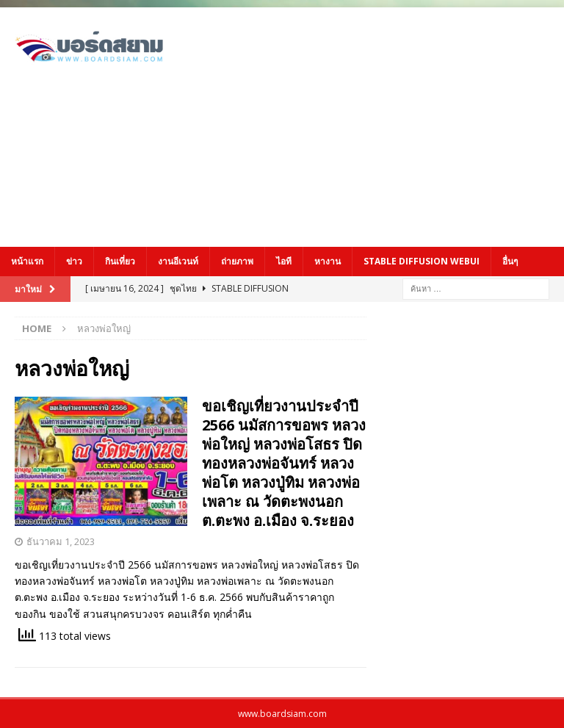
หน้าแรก (27, 261)
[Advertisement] (385, 125)
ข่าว (74, 261)
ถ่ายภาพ (237, 261)
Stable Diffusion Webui (422, 261)
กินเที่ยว (120, 261)
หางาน (327, 261)
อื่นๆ (510, 261)
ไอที (284, 261)
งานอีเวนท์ (178, 261)
